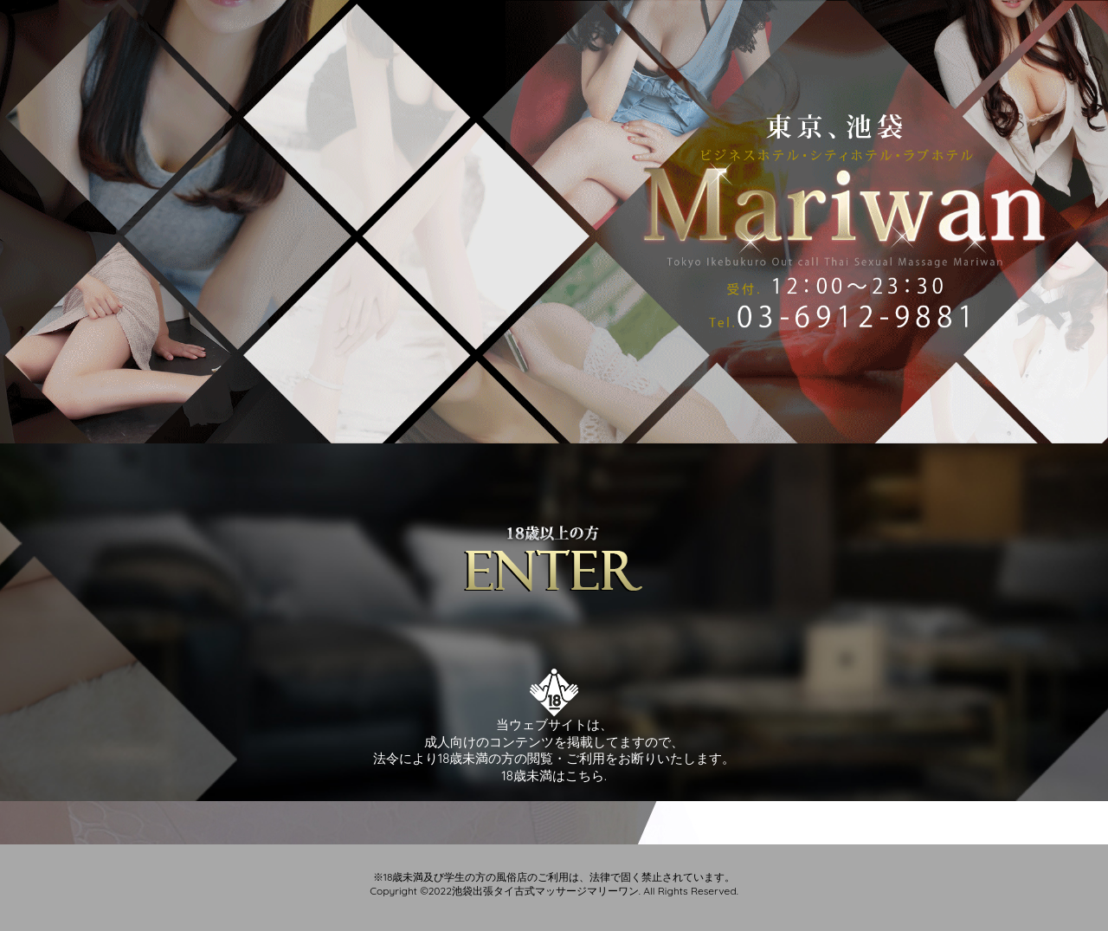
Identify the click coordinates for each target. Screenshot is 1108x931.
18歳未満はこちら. (553, 775)
